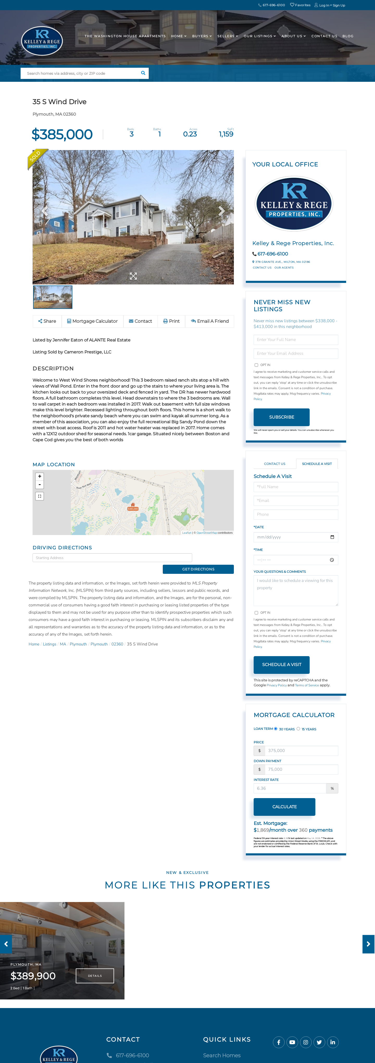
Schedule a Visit (317, 464)
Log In (324, 5)
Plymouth (81, 635)
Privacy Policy (277, 685)
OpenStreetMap (207, 533)
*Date (259, 527)
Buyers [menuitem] (200, 36)
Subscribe (281, 417)
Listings (50, 635)
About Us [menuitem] (292, 36)
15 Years (306, 729)
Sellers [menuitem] (226, 36)
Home (34, 635)
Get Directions (214, 558)
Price (259, 742)
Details (95, 979)
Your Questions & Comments (280, 572)
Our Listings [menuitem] (258, 36)
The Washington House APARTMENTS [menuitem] (125, 36)
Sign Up (339, 5)
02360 (121, 635)
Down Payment (267, 761)
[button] (143, 73)
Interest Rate (266, 780)
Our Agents (283, 267)
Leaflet (186, 533)
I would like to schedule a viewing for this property (296, 590)
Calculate (282, 806)
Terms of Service (308, 685)
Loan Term (263, 729)
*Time (258, 550)
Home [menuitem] (177, 36)
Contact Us (262, 267)
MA (65, 635)
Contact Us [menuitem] (324, 36)
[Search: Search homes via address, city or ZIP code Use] (79, 73)
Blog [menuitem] (348, 36)
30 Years (284, 729)
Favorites (300, 5)
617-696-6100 (271, 5)
